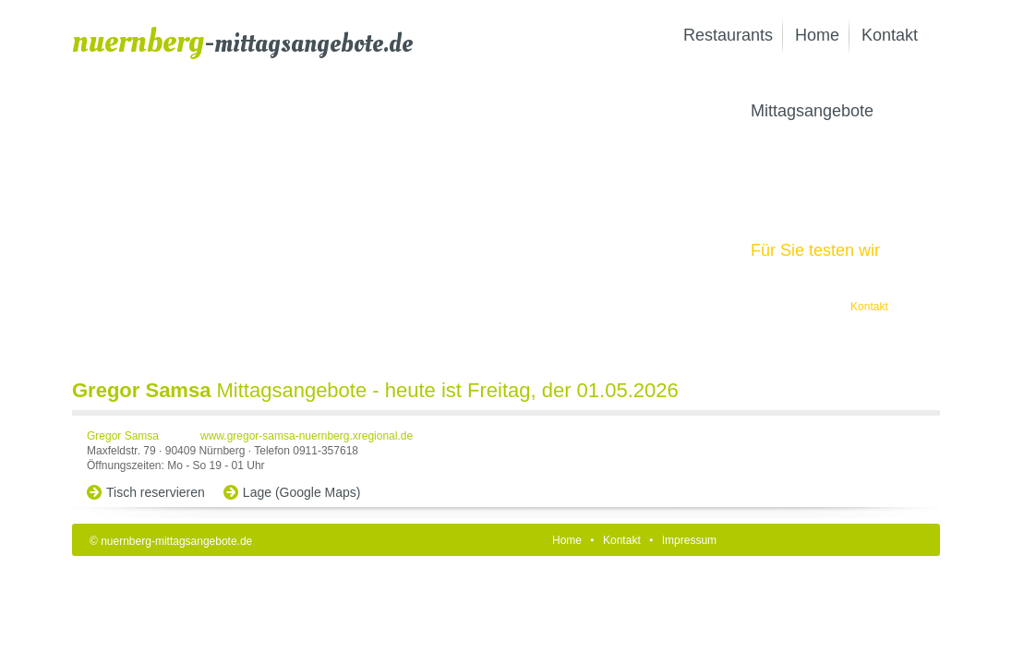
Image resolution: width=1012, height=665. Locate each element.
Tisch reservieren (155, 492)
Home (817, 35)
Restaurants (728, 35)
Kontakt (889, 35)
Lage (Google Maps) (302, 492)
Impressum (689, 540)
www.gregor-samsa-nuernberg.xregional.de (306, 435)
